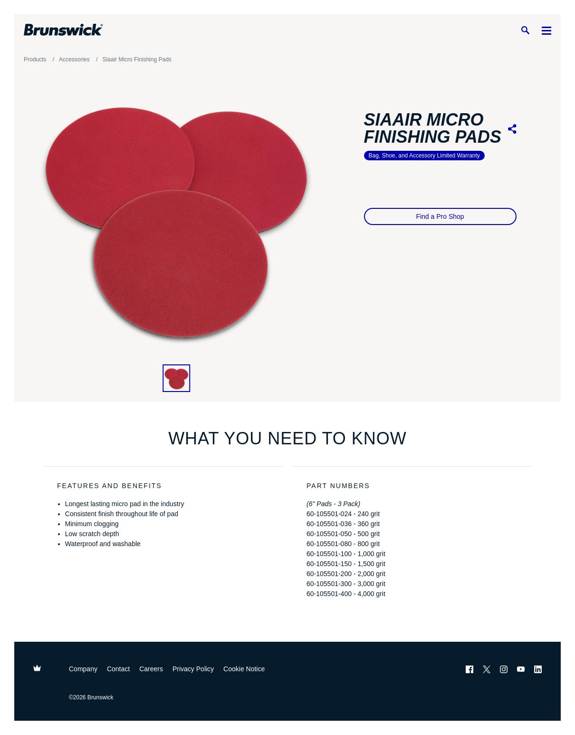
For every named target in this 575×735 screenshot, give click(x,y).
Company (83, 669)
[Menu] (546, 30)
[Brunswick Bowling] (63, 30)
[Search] (525, 30)
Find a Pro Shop (440, 216)
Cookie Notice (244, 669)
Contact (118, 669)
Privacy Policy (193, 669)
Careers (151, 669)
